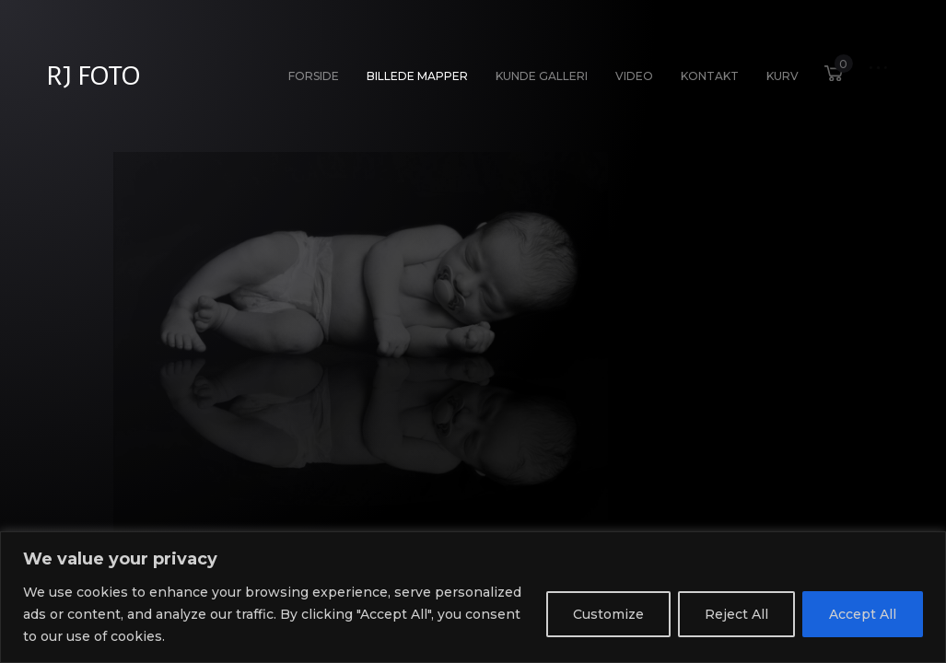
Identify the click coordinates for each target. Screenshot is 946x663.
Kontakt (710, 76)
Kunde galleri (542, 76)
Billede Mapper (417, 76)
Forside (313, 76)
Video (634, 76)
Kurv (778, 71)
